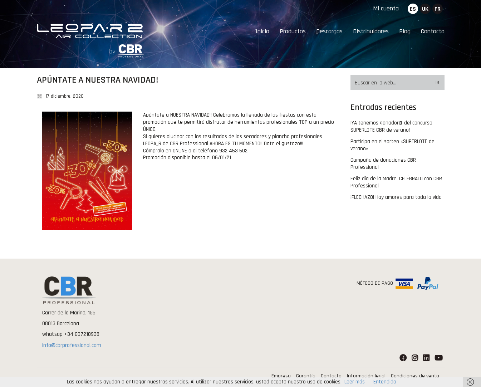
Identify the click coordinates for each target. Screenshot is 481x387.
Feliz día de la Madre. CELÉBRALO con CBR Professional (396, 182)
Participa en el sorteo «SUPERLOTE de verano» (392, 145)
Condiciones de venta (415, 376)
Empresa (281, 376)
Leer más (354, 381)
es (413, 9)
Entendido (384, 381)
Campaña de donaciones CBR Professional (383, 164)
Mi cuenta (386, 8)
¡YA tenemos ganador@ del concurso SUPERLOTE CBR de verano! (391, 126)
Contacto (331, 376)
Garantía (305, 376)
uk (425, 9)
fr (438, 9)
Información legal (366, 376)
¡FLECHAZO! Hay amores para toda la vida (396, 197)
